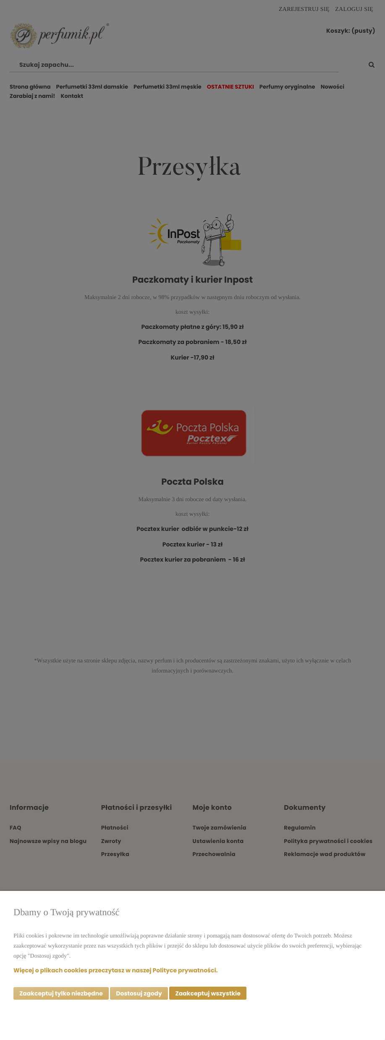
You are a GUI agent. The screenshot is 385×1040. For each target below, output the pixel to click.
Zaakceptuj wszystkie (207, 993)
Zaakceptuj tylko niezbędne (61, 993)
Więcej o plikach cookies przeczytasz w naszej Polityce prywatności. (115, 970)
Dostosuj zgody (139, 993)
